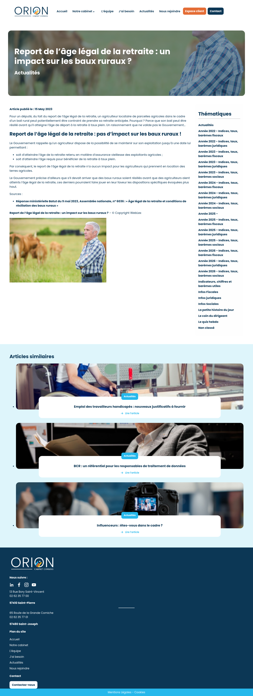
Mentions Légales (119, 692)
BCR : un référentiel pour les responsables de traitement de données (130, 466)
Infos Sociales (208, 304)
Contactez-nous (23, 685)
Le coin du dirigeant (213, 316)
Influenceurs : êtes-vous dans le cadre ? (130, 525)
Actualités (146, 11)
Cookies (139, 692)
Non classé (206, 328)
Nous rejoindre (169, 11)
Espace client (195, 11)
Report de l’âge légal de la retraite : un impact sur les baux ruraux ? (59, 213)
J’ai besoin (126, 11)
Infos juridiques (209, 298)
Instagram (26, 585)
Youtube (34, 585)
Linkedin (12, 585)
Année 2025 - (208, 214)
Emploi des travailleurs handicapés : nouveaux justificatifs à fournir (130, 406)
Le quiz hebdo (208, 322)
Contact (217, 11)
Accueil (62, 11)
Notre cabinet (82, 11)
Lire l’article (132, 413)
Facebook (19, 585)
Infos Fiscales (208, 292)
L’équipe (107, 11)
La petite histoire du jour (216, 310)
